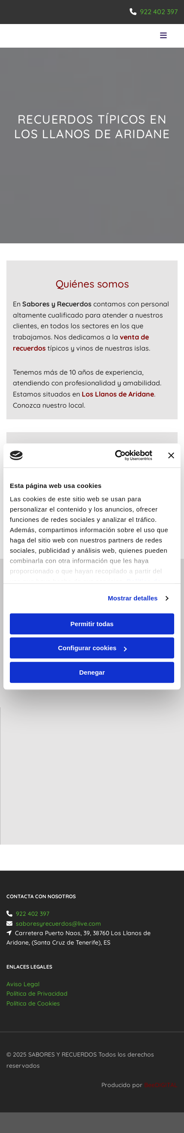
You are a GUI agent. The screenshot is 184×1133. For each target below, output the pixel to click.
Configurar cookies (92, 647)
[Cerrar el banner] (171, 455)
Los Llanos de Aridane (118, 394)
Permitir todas (92, 623)
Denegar (92, 672)
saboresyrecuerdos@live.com (58, 923)
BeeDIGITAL (161, 1085)
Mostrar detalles (133, 598)
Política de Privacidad (37, 993)
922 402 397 (159, 11)
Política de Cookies (33, 1003)
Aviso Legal (22, 984)
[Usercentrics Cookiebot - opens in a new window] (115, 455)
